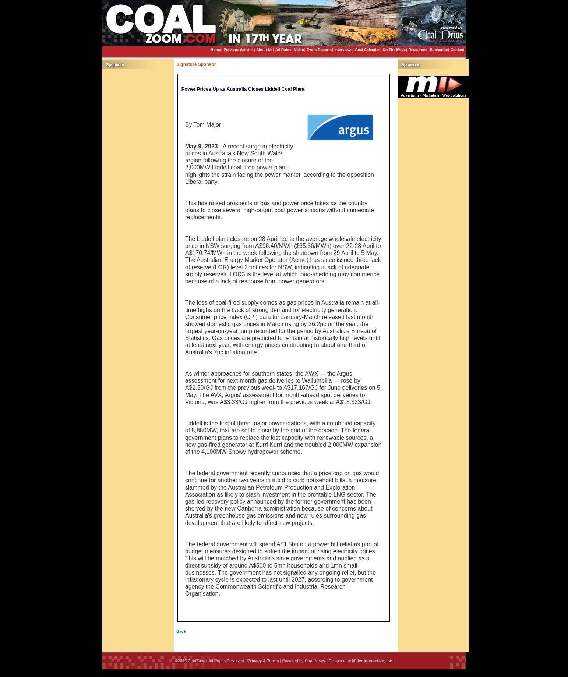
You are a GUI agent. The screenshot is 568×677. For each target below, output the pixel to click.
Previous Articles (238, 50)
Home (216, 50)
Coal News (315, 661)
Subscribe (439, 50)
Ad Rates (283, 50)
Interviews (343, 50)
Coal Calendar (367, 50)
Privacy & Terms (263, 661)
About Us (264, 50)
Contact (457, 50)
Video (299, 50)
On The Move (394, 50)
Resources (417, 50)
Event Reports (319, 50)
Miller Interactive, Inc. (372, 661)
